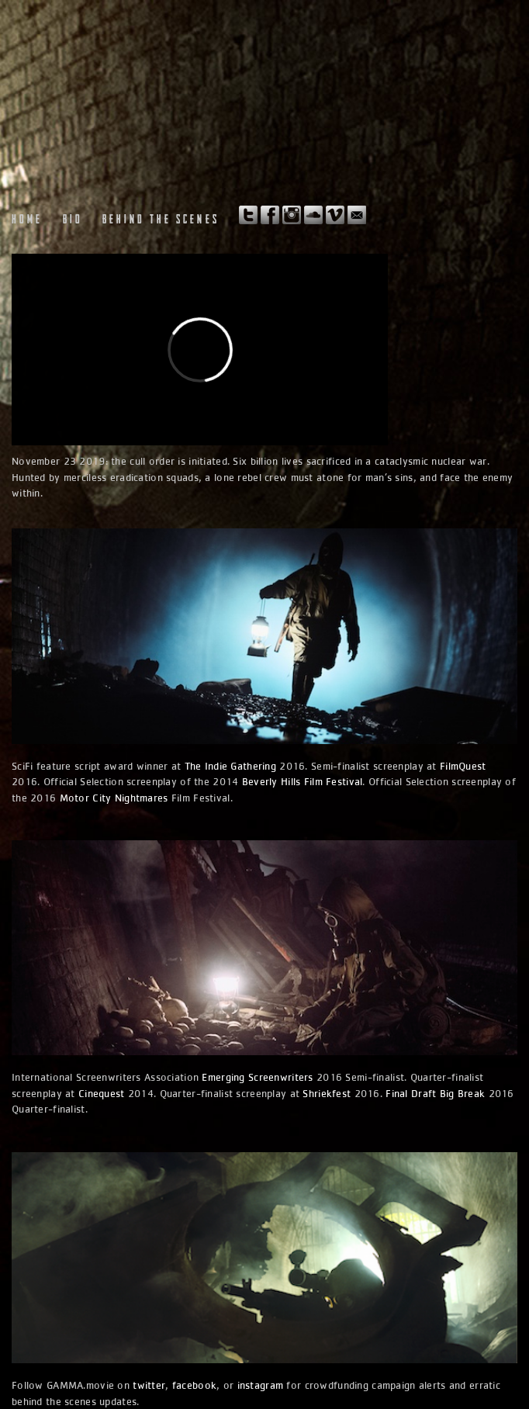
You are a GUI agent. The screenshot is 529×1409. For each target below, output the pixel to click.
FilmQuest (463, 766)
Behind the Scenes (161, 220)
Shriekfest (327, 1093)
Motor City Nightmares (114, 797)
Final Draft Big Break (435, 1093)
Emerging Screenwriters (257, 1077)
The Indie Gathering (230, 766)
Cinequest (101, 1093)
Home (27, 220)
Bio (73, 220)
